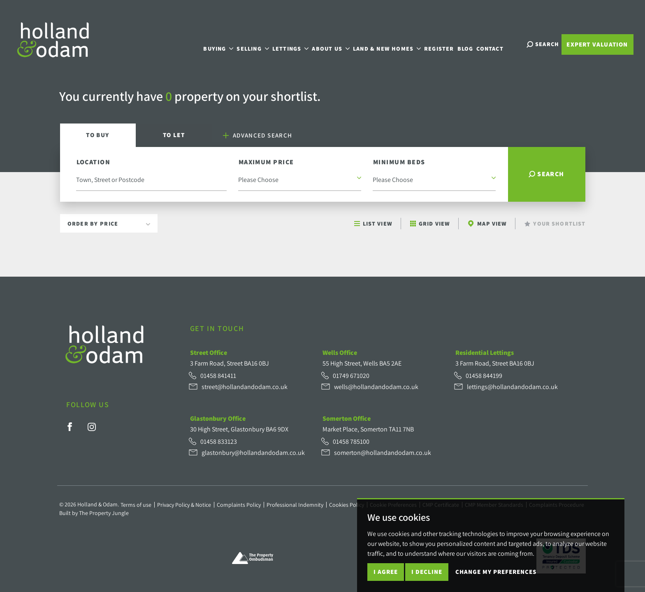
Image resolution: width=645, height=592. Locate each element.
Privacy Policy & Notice (184, 504)
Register (446, 43)
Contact (496, 43)
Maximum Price (266, 162)
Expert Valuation (597, 44)
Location (94, 162)
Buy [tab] (97, 135)
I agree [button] (386, 572)
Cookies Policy (346, 504)
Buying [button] (225, 43)
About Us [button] (337, 43)
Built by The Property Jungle (94, 513)
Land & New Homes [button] (393, 43)
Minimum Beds (399, 162)
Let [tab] (174, 135)
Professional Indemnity (295, 504)
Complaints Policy (239, 504)
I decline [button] (426, 572)
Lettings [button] (296, 43)
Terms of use (136, 504)
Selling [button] (259, 43)
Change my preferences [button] (495, 572)
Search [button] (546, 174)
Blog (472, 43)
